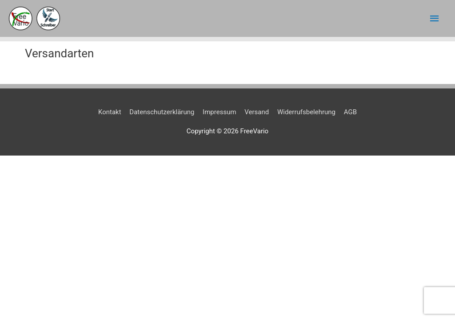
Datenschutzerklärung (161, 112)
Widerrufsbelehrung (306, 112)
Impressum (219, 112)
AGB (350, 112)
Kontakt (109, 112)
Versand (256, 112)
